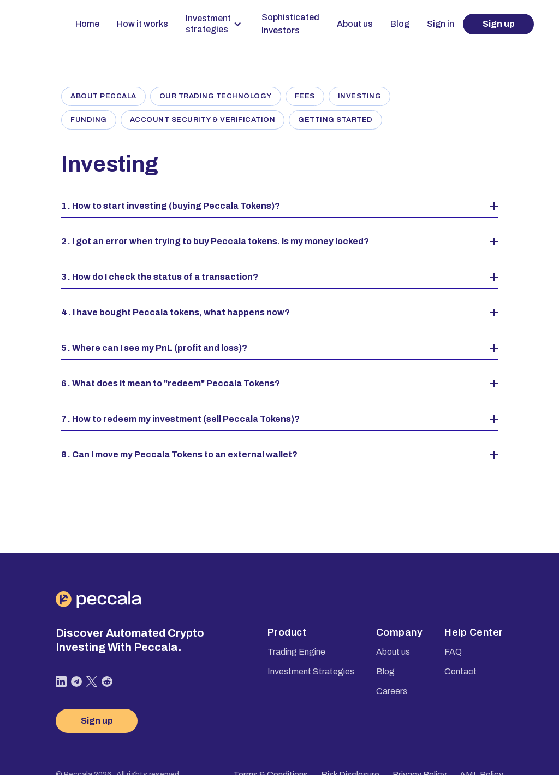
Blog (399, 23)
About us (355, 23)
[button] (215, 24)
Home (87, 23)
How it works (142, 23)
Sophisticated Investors (290, 24)
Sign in (440, 23)
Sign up (499, 23)
